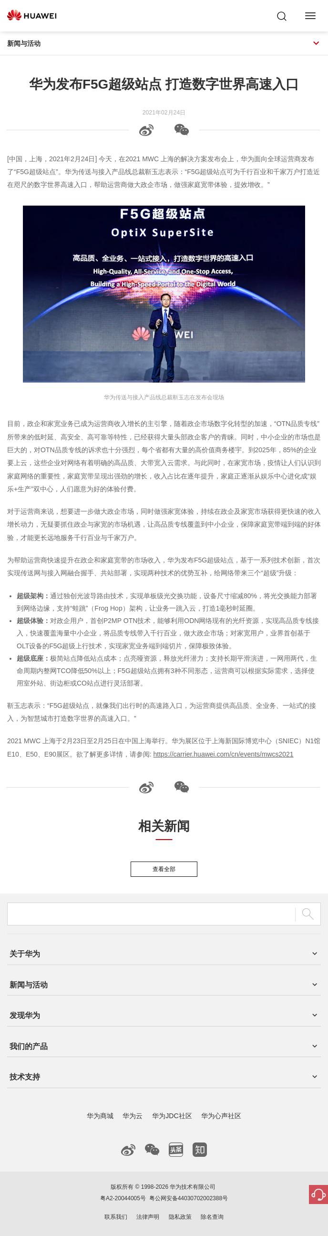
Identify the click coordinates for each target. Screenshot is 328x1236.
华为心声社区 (221, 1116)
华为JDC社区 (172, 1116)
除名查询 (212, 1217)
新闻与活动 (164, 43)
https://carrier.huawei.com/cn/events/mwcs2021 (224, 754)
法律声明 (147, 1217)
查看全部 (164, 869)
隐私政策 (180, 1217)
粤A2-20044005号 (123, 1198)
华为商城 (100, 1116)
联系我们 (115, 1217)
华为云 (133, 1116)
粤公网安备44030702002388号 (188, 1198)
